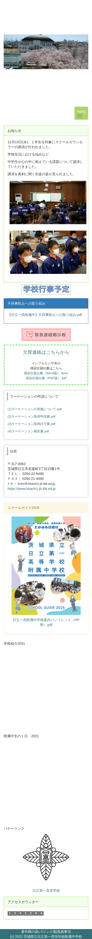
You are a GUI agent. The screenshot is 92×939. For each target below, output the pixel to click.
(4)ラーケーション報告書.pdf (28, 431)
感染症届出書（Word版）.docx (46, 373)
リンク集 (49, 932)
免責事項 (64, 932)
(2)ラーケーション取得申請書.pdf (31, 416)
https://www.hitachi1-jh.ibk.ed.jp (31, 489)
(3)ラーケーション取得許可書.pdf (31, 424)
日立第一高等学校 (46, 890)
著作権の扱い (31, 932)
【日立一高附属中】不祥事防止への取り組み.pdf (45, 315)
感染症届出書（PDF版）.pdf (46, 378)
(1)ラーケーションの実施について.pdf (35, 409)
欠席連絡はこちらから (46, 352)
